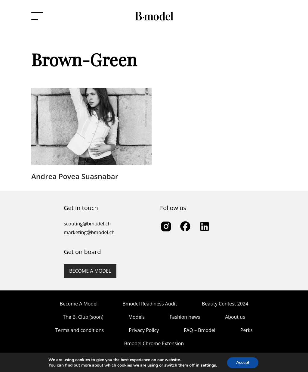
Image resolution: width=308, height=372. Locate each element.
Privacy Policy (144, 330)
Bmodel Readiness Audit (149, 303)
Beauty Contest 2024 (225, 303)
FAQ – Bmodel (199, 330)
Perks (246, 330)
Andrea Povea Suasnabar (74, 176)
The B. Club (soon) (83, 317)
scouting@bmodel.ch (87, 223)
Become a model (90, 271)
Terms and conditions (79, 330)
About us (235, 317)
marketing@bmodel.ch (89, 232)
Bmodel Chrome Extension (154, 343)
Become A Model (79, 303)
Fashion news (185, 317)
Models (136, 317)
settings (208, 365)
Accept (242, 362)
